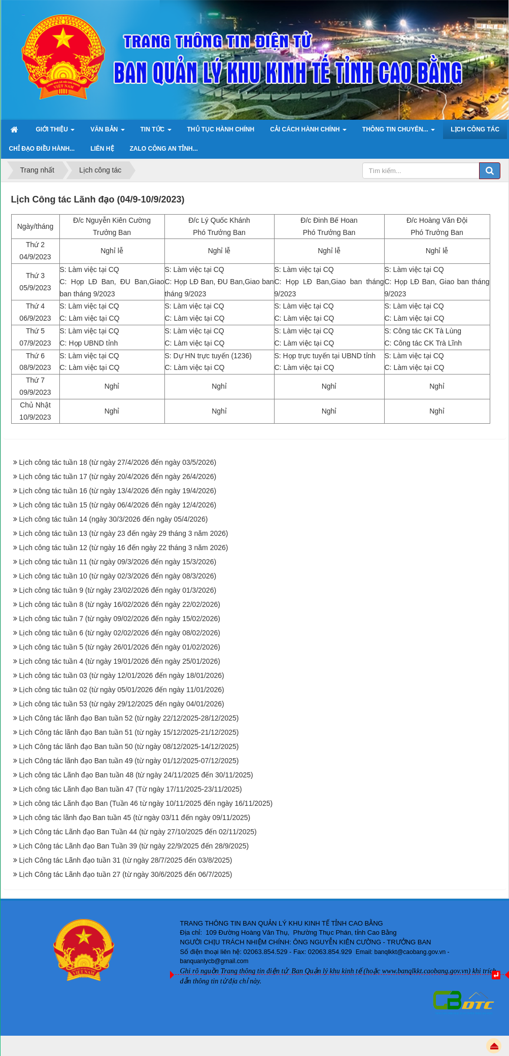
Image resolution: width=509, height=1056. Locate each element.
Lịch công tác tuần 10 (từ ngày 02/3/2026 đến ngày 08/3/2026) (118, 576)
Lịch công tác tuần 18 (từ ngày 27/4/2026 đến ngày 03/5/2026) (118, 462)
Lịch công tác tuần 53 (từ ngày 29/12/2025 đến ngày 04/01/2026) (121, 704)
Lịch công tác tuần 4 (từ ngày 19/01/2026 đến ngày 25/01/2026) (119, 661)
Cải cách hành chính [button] (308, 132)
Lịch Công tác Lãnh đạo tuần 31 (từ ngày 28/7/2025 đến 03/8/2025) (125, 860)
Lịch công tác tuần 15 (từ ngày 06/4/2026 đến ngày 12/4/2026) (118, 505)
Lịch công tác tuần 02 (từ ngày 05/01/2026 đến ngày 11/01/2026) (121, 690)
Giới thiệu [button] (55, 132)
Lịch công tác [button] (475, 129)
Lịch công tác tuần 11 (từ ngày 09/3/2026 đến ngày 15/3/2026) (118, 562)
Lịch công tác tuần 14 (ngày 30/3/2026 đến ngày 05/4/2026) (113, 519)
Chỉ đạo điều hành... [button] (42, 148)
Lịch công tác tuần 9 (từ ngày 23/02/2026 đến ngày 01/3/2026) (118, 590)
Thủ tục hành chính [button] (221, 129)
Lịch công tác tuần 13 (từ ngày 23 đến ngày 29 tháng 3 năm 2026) (123, 533)
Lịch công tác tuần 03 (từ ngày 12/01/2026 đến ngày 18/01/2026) (121, 675)
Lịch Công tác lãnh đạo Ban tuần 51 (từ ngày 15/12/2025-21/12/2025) (129, 732)
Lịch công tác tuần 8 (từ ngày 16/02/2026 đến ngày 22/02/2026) (119, 604)
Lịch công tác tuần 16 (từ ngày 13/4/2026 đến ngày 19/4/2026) (118, 491)
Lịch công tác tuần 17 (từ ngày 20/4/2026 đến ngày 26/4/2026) (118, 476)
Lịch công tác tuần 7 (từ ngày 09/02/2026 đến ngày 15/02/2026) (119, 619)
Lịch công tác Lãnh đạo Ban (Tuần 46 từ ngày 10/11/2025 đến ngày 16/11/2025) (146, 803)
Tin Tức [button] (156, 132)
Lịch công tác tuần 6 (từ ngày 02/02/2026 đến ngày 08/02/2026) (119, 633)
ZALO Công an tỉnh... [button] (164, 148)
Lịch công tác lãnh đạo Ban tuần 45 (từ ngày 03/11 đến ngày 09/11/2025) (135, 817)
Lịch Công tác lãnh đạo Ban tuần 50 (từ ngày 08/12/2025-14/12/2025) (129, 746)
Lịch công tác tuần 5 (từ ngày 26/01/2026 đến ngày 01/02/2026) (119, 647)
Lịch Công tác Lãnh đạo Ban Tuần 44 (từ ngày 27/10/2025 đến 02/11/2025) (138, 832)
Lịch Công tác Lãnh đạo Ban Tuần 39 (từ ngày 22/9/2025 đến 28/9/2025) (134, 846)
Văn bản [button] (107, 132)
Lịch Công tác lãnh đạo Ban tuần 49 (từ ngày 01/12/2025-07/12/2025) (129, 761)
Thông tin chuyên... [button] (398, 132)
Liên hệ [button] (102, 148)
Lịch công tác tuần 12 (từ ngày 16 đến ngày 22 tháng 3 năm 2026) (123, 547)
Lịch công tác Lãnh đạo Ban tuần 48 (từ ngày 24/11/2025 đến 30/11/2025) (136, 775)
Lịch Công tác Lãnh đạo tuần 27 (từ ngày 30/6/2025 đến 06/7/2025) (125, 874)
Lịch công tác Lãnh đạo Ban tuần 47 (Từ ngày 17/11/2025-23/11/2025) (130, 789)
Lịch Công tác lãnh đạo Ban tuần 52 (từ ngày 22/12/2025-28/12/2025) (129, 718)
